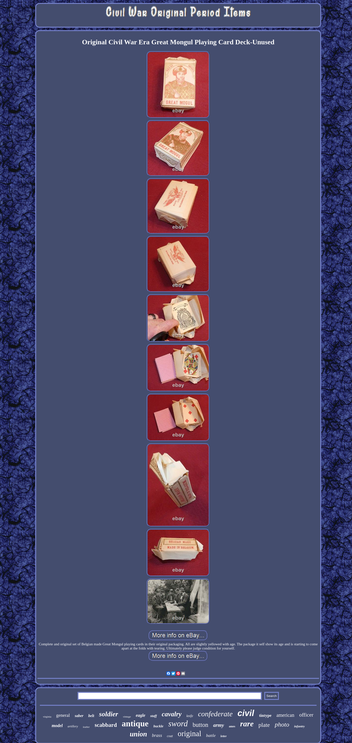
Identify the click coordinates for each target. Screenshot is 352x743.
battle (211, 735)
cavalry (172, 714)
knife (190, 716)
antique (135, 723)
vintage (127, 716)
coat (170, 736)
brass (157, 735)
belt (91, 716)
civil (246, 713)
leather (86, 727)
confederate (215, 714)
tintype (265, 715)
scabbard (106, 725)
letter (223, 736)
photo (282, 724)
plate (264, 725)
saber (79, 716)
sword (178, 723)
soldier (108, 714)
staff (153, 716)
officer (306, 715)
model (57, 725)
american (285, 715)
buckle (159, 726)
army (218, 725)
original (189, 733)
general (63, 715)
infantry (299, 726)
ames (232, 726)
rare (246, 723)
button (200, 724)
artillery (72, 726)
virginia (47, 716)
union (138, 734)
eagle (140, 715)
